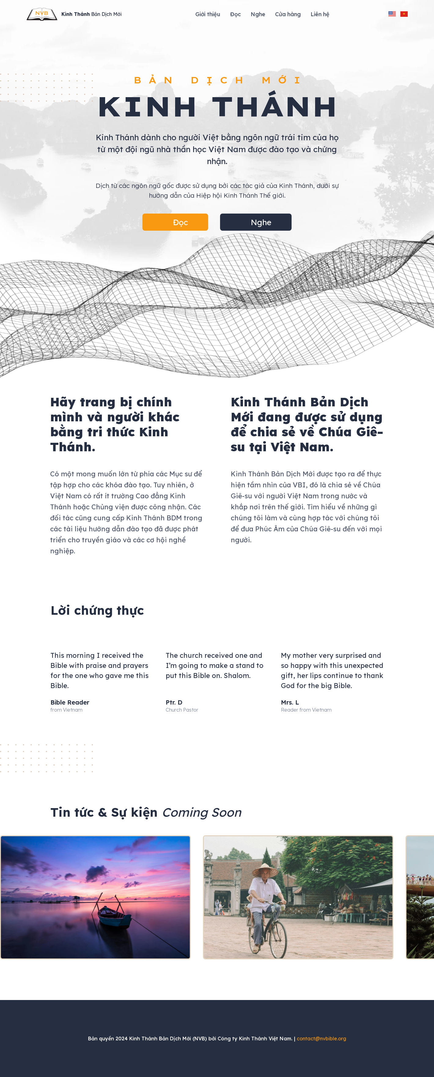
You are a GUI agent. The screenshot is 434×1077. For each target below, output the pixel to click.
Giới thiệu (207, 14)
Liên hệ (320, 14)
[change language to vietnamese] (404, 14)
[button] (175, 222)
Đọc (235, 14)
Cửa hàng (288, 14)
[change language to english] (392, 14)
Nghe (258, 14)
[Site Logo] (74, 14)
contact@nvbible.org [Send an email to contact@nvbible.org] (321, 1038)
